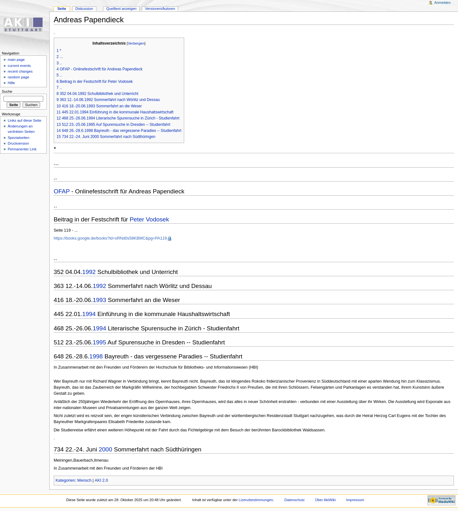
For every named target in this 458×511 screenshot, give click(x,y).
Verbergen (136, 43)
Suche (7, 91)
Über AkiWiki (325, 500)
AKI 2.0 (101, 480)
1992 (89, 272)
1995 (99, 342)
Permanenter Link (22, 149)
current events (19, 66)
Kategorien (65, 480)
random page (18, 77)
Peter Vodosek (149, 219)
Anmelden (442, 2)
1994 (89, 314)
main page (16, 59)
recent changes (20, 71)
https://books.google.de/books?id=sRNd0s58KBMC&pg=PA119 (110, 238)
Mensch (84, 480)
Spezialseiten (18, 138)
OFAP (62, 191)
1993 (99, 300)
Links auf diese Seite (24, 120)
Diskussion (84, 9)
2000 (105, 449)
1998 (96, 356)
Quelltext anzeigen (121, 9)
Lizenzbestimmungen (256, 500)
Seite (61, 9)
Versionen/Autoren (160, 9)
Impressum (355, 500)
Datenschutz (294, 500)
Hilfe (11, 83)
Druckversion (18, 143)
